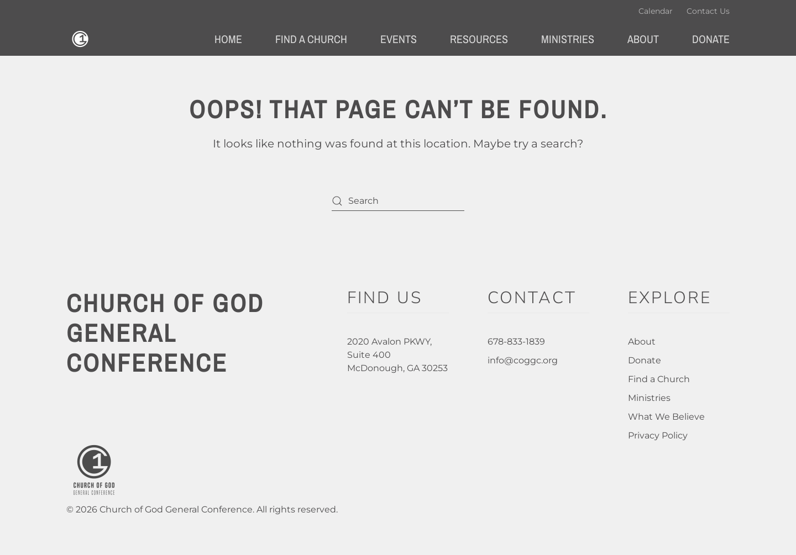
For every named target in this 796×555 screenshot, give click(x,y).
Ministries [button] (567, 38)
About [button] (643, 38)
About (642, 341)
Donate (711, 38)
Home (228, 38)
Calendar (655, 11)
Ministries (649, 398)
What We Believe (666, 416)
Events (398, 38)
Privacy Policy (658, 435)
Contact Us (708, 11)
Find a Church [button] (311, 38)
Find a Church (659, 379)
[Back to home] (80, 39)
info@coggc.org (523, 360)
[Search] (398, 201)
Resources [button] (479, 38)
